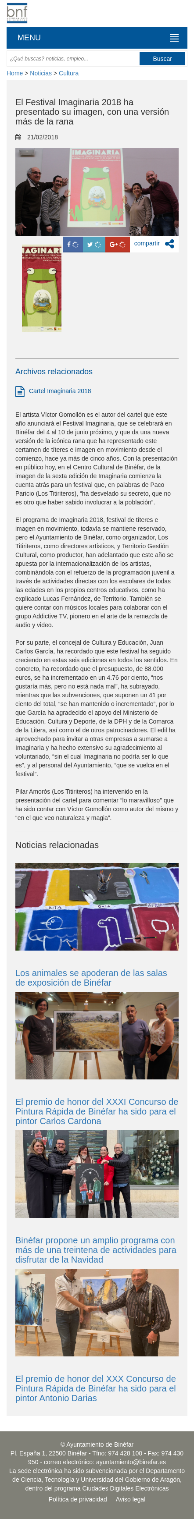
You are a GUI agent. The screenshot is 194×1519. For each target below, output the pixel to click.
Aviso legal (130, 1499)
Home (15, 73)
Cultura (69, 73)
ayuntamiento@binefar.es (131, 1462)
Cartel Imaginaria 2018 (53, 392)
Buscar (162, 58)
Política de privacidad (78, 1499)
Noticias (41, 73)
